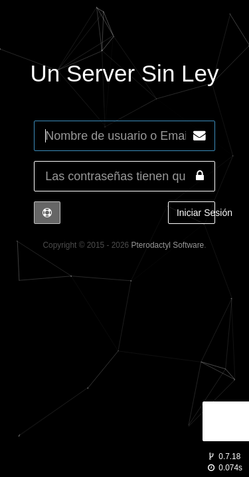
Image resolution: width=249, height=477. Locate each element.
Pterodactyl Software (168, 245)
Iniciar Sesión (196, 212)
